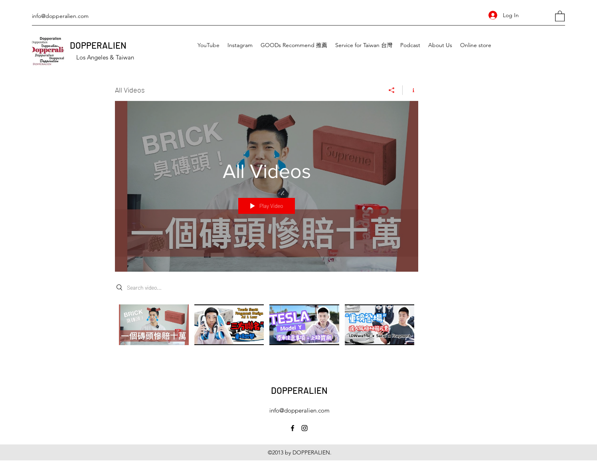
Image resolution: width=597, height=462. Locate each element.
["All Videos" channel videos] (267, 330)
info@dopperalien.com (60, 16)
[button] (560, 16)
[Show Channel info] (410, 90)
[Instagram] (304, 428)
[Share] (392, 90)
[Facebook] (293, 428)
